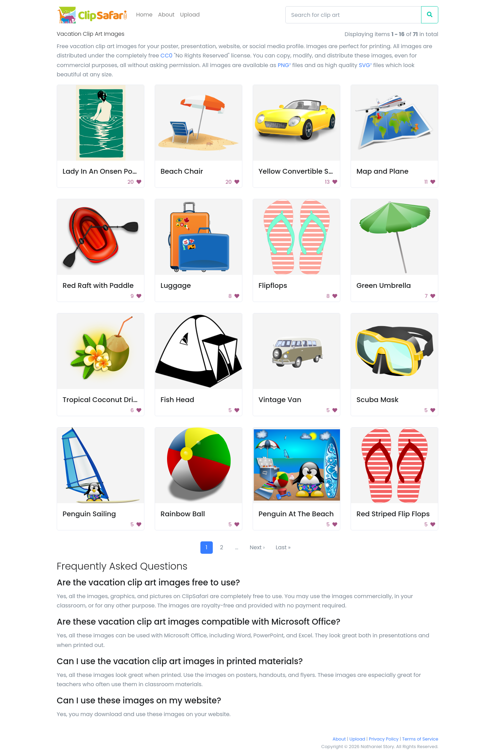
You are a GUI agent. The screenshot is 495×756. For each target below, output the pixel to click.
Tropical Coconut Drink (102, 399)
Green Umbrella (383, 285)
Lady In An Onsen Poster (104, 171)
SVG (365, 65)
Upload (190, 15)
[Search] (353, 14)
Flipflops (272, 285)
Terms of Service (420, 739)
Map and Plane (382, 171)
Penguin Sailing (89, 514)
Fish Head (177, 399)
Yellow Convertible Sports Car (309, 171)
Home (144, 15)
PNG (284, 65)
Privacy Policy (383, 739)
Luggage (176, 285)
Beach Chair (182, 171)
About (166, 15)
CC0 (167, 56)
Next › (257, 547)
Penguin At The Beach (296, 514)
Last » (283, 547)
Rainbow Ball (183, 514)
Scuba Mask (377, 399)
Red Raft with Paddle (98, 285)
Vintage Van (279, 399)
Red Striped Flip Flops (393, 514)
